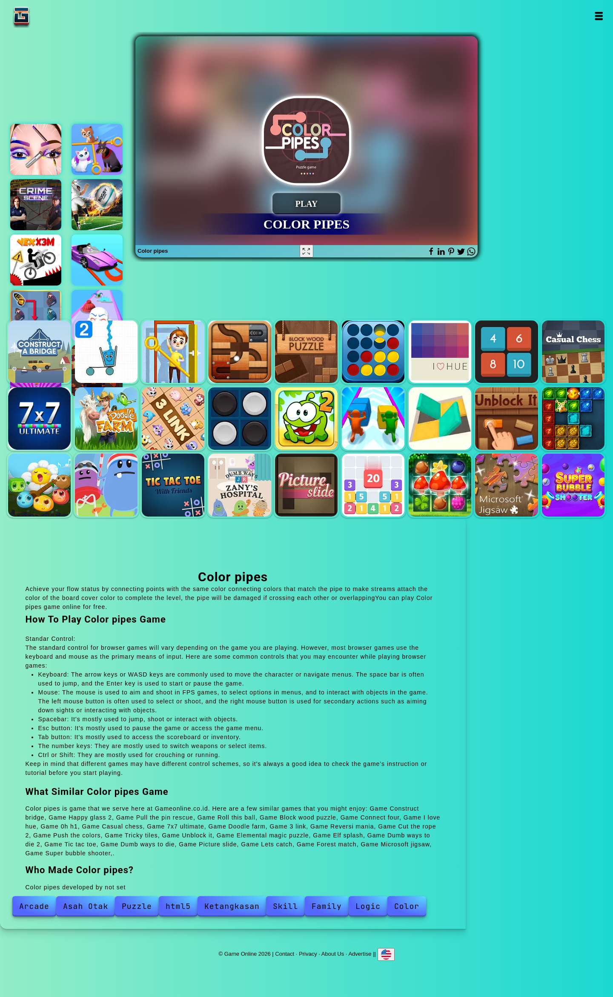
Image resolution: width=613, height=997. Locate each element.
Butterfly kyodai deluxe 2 (35, 315)
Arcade (34, 906)
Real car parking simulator (97, 260)
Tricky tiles (440, 418)
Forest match (440, 485)
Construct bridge (39, 351)
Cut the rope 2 (306, 418)
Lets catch (373, 485)
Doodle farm (106, 418)
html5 (178, 906)
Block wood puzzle (306, 351)
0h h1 (506, 351)
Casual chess (573, 351)
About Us (332, 953)
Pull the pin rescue (173, 351)
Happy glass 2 (106, 351)
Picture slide (306, 485)
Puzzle (137, 906)
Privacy (308, 953)
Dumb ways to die (239, 485)
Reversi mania (239, 418)
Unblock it (506, 418)
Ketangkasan (232, 906)
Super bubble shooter (573, 485)
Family (327, 906)
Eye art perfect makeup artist (35, 149)
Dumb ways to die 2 (106, 485)
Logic (368, 906)
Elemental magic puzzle (573, 418)
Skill (285, 906)
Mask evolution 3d (97, 315)
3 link (173, 418)
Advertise (359, 953)
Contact (284, 953)
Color (406, 906)
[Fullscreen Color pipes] (306, 251)
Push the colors (373, 418)
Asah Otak (85, 906)
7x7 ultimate (39, 418)
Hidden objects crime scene (35, 204)
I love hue (440, 351)
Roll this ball (239, 351)
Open (598, 16)
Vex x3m (35, 260)
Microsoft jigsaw (506, 485)
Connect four (373, 351)
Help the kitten (97, 149)
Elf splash (39, 485)
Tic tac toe (173, 485)
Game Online (48, 16)
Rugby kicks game (97, 204)
